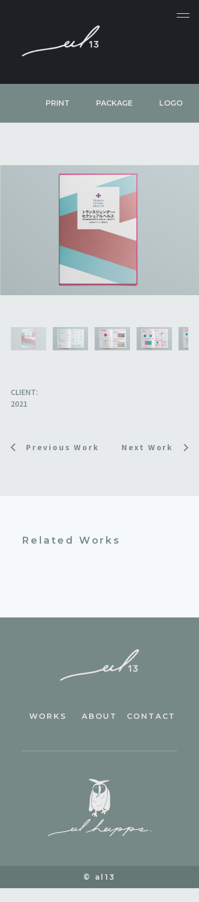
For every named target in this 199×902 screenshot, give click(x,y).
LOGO (171, 103)
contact (151, 716)
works (48, 716)
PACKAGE (114, 103)
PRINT (58, 103)
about (99, 716)
